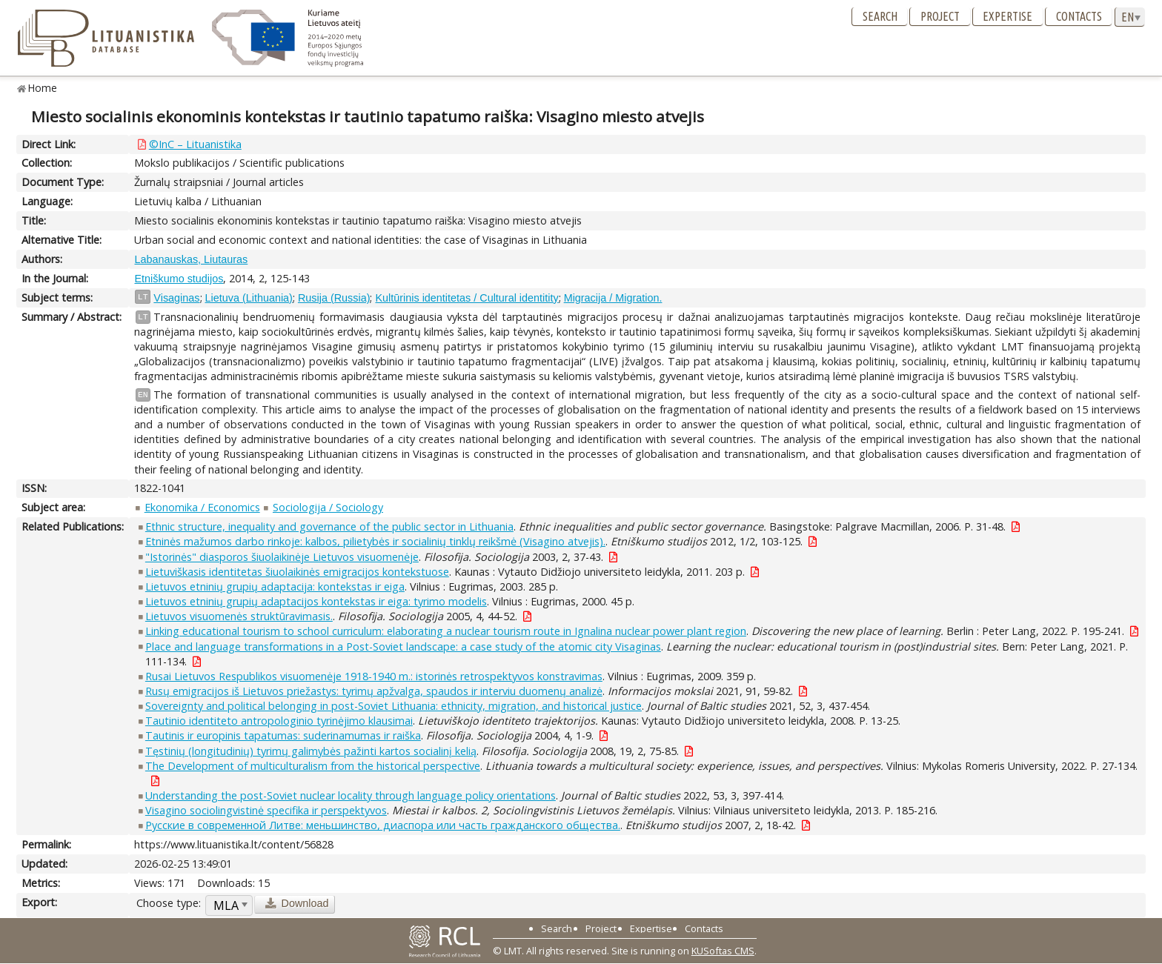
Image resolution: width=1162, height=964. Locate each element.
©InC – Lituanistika (195, 144)
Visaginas (176, 298)
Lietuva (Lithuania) (249, 298)
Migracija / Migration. (613, 298)
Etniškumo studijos (178, 279)
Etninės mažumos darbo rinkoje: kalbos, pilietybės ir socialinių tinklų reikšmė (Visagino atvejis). (375, 541)
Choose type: (168, 903)
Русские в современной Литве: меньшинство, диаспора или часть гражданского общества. (382, 825)
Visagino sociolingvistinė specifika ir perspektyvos (266, 810)
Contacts (1079, 16)
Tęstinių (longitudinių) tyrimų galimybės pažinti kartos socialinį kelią (311, 751)
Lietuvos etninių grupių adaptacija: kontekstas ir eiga (275, 586)
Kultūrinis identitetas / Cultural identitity (466, 298)
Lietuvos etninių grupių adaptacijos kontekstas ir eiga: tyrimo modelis (316, 601)
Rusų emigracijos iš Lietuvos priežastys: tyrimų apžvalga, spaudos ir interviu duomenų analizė (373, 691)
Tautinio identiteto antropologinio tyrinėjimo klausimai (279, 721)
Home (42, 88)
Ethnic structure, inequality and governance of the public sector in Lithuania (329, 526)
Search (880, 16)
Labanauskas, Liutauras (191, 259)
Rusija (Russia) (334, 298)
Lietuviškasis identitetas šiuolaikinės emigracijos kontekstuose (297, 572)
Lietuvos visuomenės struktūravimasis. (239, 616)
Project (940, 16)
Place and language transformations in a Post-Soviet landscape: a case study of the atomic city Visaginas (403, 646)
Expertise (1007, 16)
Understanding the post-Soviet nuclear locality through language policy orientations (350, 795)
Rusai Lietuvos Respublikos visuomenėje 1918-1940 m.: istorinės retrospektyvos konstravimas (373, 676)
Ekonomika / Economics (202, 507)
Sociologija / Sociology (328, 507)
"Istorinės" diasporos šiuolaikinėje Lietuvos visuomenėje (282, 557)
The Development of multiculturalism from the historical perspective (312, 766)
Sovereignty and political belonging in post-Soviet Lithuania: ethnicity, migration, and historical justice (393, 706)
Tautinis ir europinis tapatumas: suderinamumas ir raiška (283, 735)
